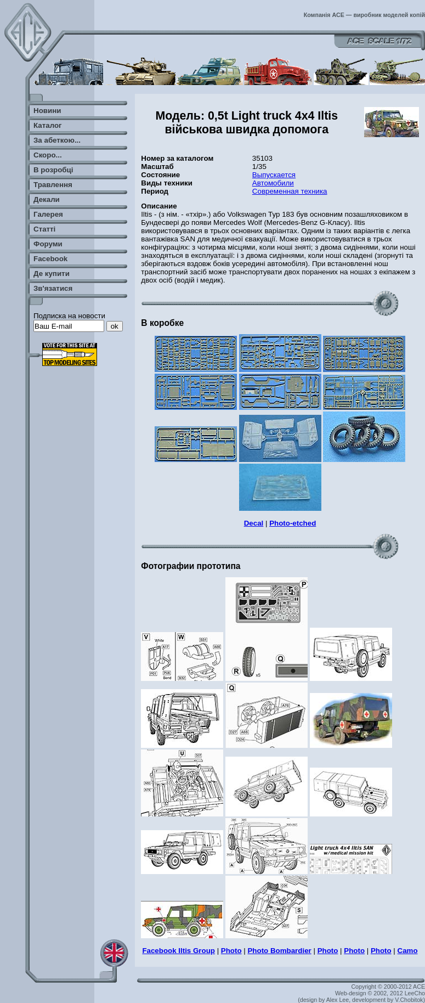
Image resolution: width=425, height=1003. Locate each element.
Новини (47, 110)
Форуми (48, 244)
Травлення (52, 185)
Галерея (48, 214)
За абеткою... (57, 140)
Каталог (47, 125)
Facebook (50, 259)
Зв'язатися (52, 288)
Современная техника (289, 191)
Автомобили (273, 183)
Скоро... (47, 155)
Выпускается (274, 175)
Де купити (51, 273)
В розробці (53, 170)
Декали (46, 199)
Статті (44, 229)
